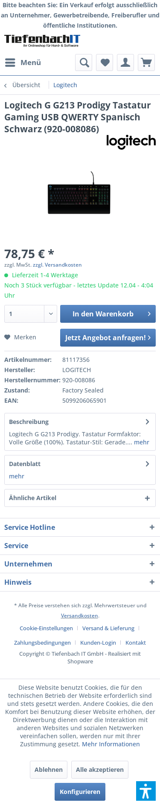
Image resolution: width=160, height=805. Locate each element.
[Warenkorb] (146, 62)
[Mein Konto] (125, 62)
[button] (146, 791)
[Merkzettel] (104, 62)
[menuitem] (22, 62)
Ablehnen (49, 769)
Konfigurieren (80, 792)
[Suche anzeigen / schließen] (83, 62)
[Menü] (22, 62)
